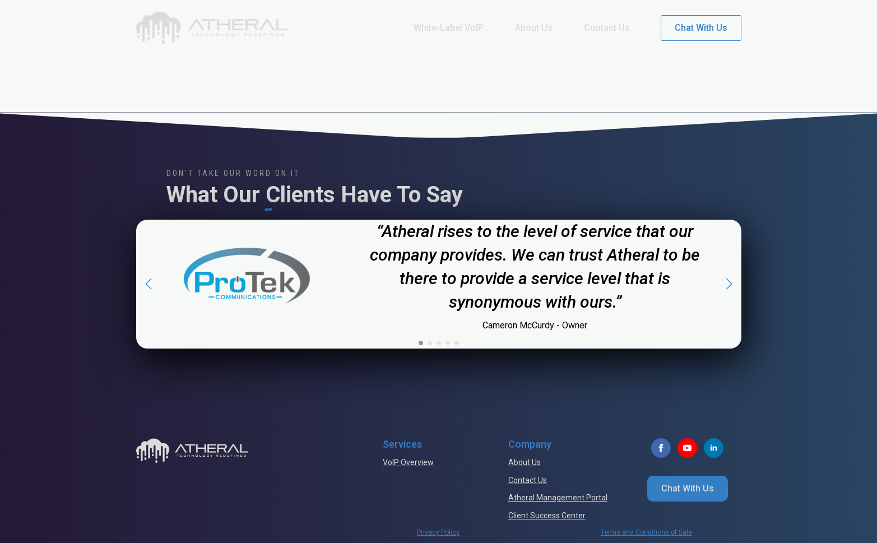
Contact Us (607, 27)
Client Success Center (547, 515)
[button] (148, 284)
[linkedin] (713, 448)
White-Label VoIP (449, 27)
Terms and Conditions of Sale (646, 532)
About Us (534, 27)
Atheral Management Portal (557, 497)
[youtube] (687, 448)
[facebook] (661, 448)
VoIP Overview (408, 462)
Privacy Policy (438, 532)
